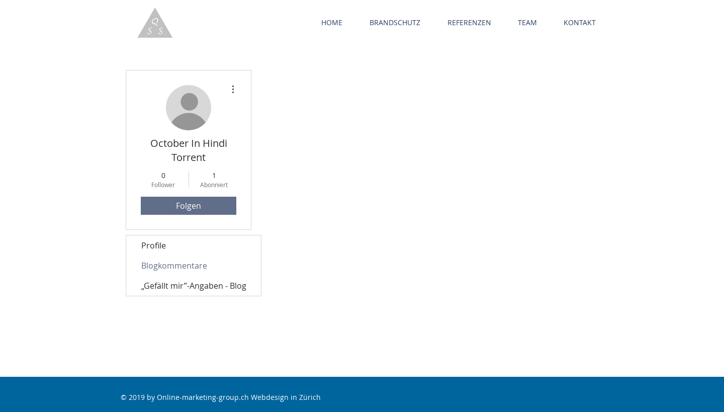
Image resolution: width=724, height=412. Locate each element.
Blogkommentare (174, 265)
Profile (153, 245)
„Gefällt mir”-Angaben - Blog (193, 285)
